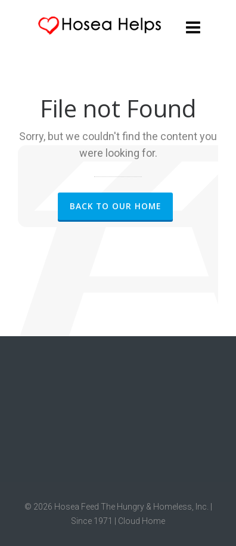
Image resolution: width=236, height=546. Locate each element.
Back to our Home (115, 206)
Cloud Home (141, 521)
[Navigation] (193, 27)
